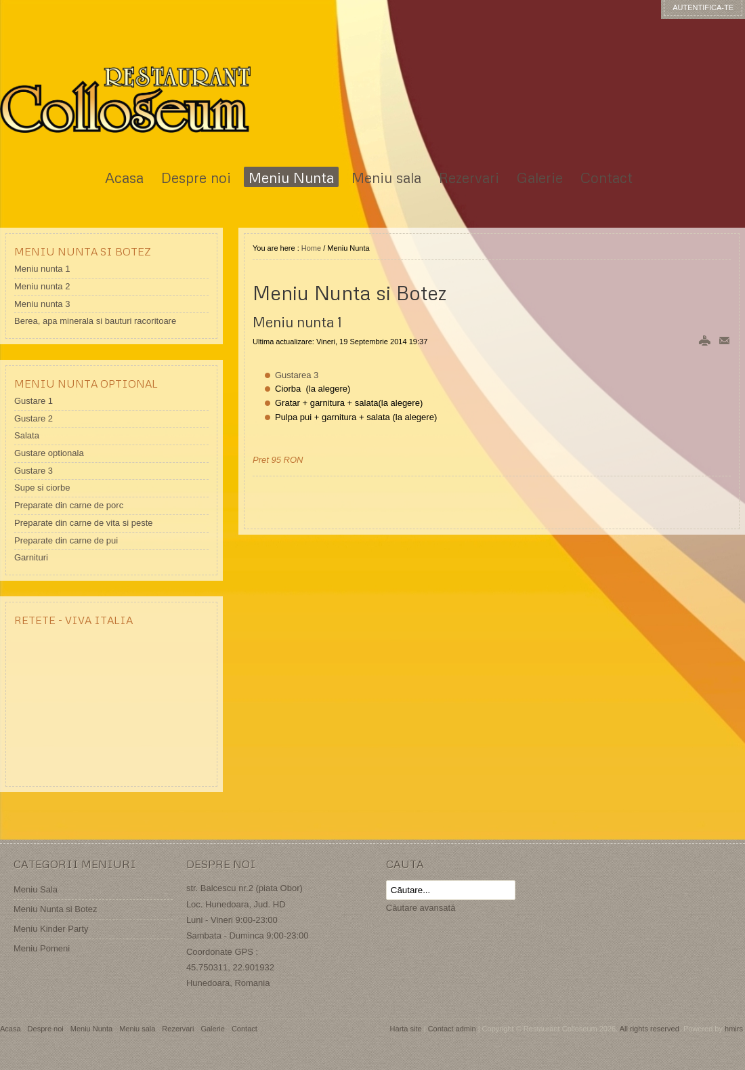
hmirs (734, 1029)
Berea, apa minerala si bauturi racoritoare (95, 321)
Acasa (10, 1029)
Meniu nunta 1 (42, 269)
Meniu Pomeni (42, 948)
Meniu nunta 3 (42, 304)
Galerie (212, 1029)
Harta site (406, 1029)
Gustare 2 (33, 418)
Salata (26, 435)
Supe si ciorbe (42, 487)
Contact (244, 1029)
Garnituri (31, 557)
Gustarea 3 (296, 375)
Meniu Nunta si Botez (56, 909)
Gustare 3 (33, 471)
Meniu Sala (36, 889)
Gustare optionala (49, 453)
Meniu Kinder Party (51, 929)
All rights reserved (649, 1029)
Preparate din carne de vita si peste (83, 523)
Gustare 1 (33, 401)
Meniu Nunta (91, 1029)
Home (311, 248)
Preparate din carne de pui (66, 540)
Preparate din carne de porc (68, 505)
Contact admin (452, 1029)
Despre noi (46, 1029)
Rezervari (178, 1029)
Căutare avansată (421, 908)
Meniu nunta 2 (42, 286)
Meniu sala (137, 1029)
